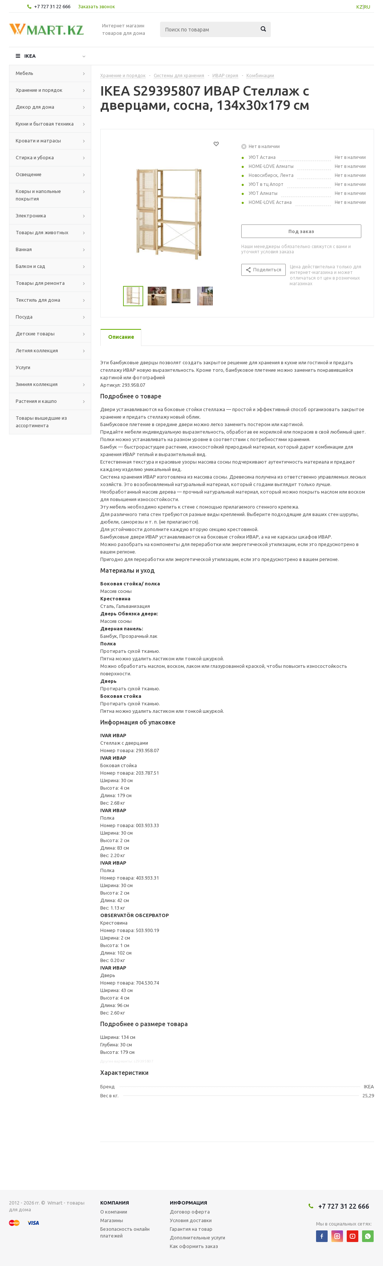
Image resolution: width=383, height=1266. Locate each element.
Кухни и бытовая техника (45, 123)
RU (367, 6)
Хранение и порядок (39, 90)
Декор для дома (35, 106)
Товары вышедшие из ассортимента (41, 421)
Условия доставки (191, 1220)
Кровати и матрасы (38, 140)
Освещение (29, 174)
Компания (114, 1202)
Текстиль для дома (38, 299)
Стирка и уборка (35, 157)
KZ (359, 6)
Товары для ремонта (40, 283)
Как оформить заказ (194, 1246)
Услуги (23, 367)
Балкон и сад (30, 266)
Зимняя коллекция (37, 384)
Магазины (111, 1220)
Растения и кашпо (36, 401)
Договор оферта (190, 1211)
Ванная (24, 249)
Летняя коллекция (37, 350)
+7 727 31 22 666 (52, 6)
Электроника (31, 215)
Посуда (24, 316)
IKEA (30, 55)
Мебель (24, 73)
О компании (113, 1211)
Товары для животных (42, 232)
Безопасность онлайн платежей (125, 1232)
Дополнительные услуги (197, 1237)
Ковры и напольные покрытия (38, 195)
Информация (188, 1202)
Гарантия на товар (191, 1229)
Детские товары (35, 333)
